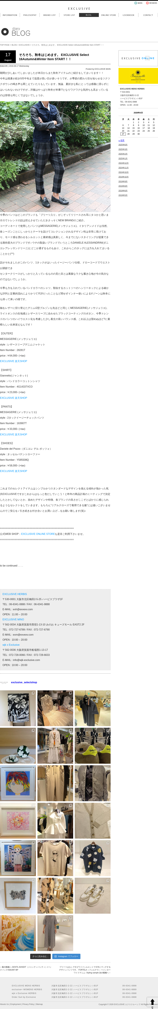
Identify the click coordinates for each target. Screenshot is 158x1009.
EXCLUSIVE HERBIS (15, 594)
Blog (89, 15)
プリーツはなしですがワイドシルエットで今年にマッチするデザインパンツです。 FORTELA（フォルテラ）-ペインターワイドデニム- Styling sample (85, 970)
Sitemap (39, 1004)
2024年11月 (123, 168)
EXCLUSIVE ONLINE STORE (38, 534)
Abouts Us (4, 1004)
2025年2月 (123, 154)
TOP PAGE (4, 45)
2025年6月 (123, 145)
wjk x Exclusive (11, 644)
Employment (15, 1004)
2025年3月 (123, 149)
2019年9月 (123, 181)
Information (10, 15)
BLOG (14, 45)
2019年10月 (123, 177)
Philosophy (30, 15)
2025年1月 (123, 158)
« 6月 (121, 140)
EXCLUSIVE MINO (13, 619)
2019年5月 (123, 195)
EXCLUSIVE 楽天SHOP (13, 361)
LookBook (128, 15)
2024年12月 (123, 163)
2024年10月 (123, 172)
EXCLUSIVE (24, 45)
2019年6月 (123, 191)
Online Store (108, 15)
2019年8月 (123, 186)
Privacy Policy (28, 1004)
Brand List (49, 15)
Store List (69, 15)
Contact (148, 15)
